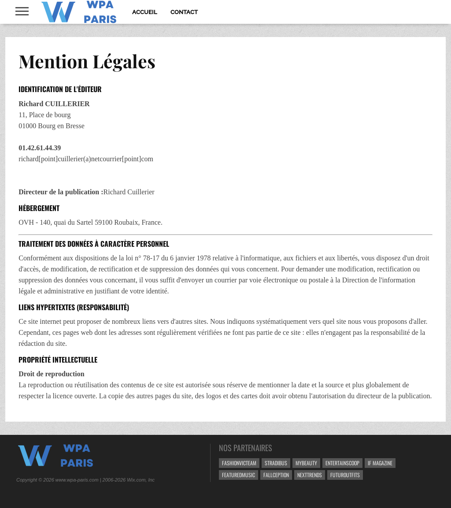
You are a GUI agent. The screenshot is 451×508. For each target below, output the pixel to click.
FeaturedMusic (238, 474)
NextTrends (309, 474)
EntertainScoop (342, 463)
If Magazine (380, 463)
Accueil (144, 12)
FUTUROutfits (345, 474)
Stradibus (276, 463)
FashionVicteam (239, 463)
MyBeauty (306, 463)
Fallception (276, 474)
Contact (184, 12)
